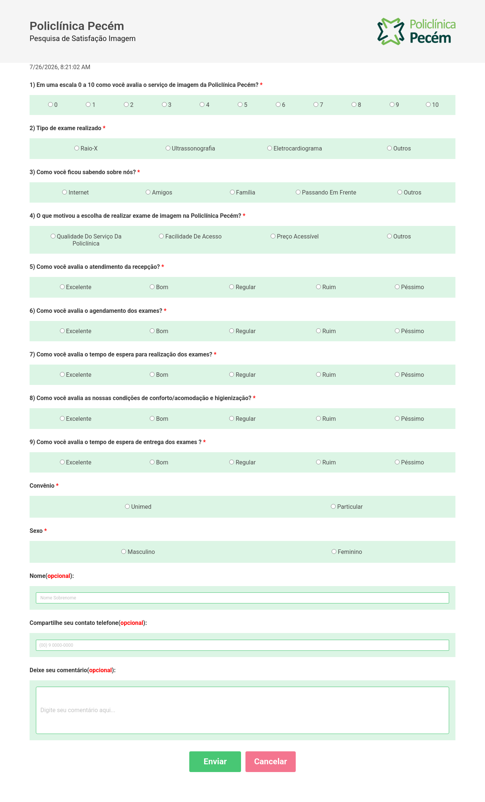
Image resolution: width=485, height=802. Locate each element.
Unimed (138, 506)
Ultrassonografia (190, 148)
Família (242, 192)
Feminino (347, 551)
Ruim (326, 287)
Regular (242, 287)
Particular (347, 506)
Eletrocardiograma (294, 148)
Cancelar (270, 761)
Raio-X (86, 148)
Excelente (76, 287)
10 (432, 104)
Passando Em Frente (326, 192)
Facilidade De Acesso (190, 236)
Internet (75, 192)
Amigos (159, 192)
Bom (159, 287)
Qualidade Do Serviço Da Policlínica (86, 240)
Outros (399, 148)
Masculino (138, 551)
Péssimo (409, 287)
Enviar (215, 761)
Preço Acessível (295, 236)
